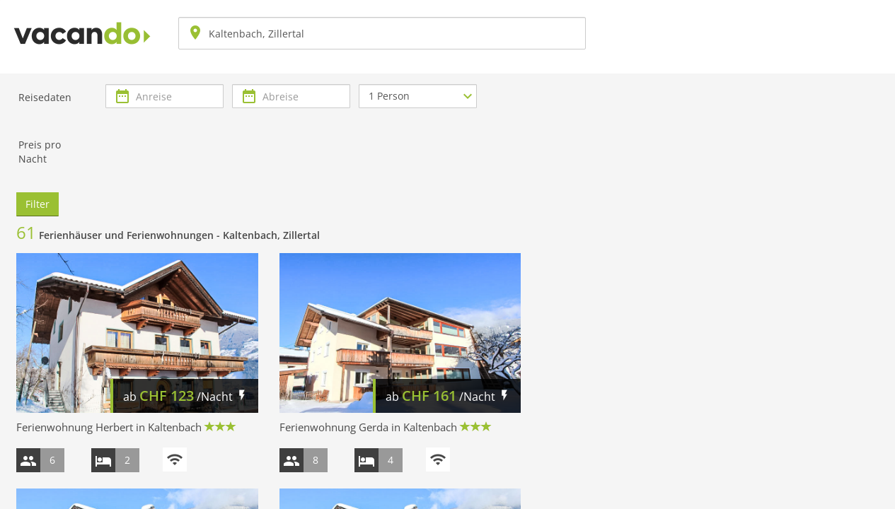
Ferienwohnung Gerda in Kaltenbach (368, 427)
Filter (37, 204)
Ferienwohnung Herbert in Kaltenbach (109, 427)
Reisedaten (44, 97)
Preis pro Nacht (39, 151)
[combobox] (382, 33)
